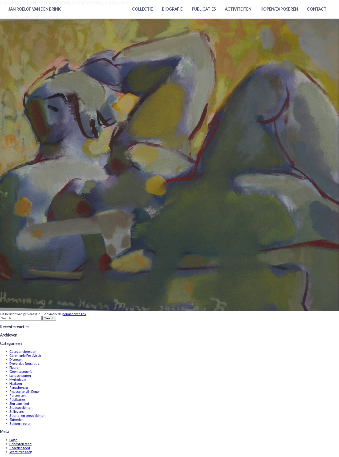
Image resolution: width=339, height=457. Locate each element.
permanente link (74, 314)
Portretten (17, 395)
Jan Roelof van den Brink (34, 9)
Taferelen (16, 419)
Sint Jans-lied (19, 403)
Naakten (15, 383)
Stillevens (16, 411)
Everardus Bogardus (24, 363)
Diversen (16, 359)
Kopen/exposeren (279, 9)
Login (13, 440)
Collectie (142, 9)
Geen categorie (20, 371)
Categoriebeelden (22, 351)
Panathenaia (18, 387)
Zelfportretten (20, 423)
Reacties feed (19, 448)
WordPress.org (20, 452)
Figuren (14, 367)
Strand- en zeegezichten (27, 415)
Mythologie (17, 379)
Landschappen (20, 375)
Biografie (172, 9)
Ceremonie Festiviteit (25, 355)
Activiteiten (238, 9)
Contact (316, 9)
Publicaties (204, 9)
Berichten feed (20, 444)
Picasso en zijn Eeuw (24, 391)
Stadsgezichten (20, 407)
